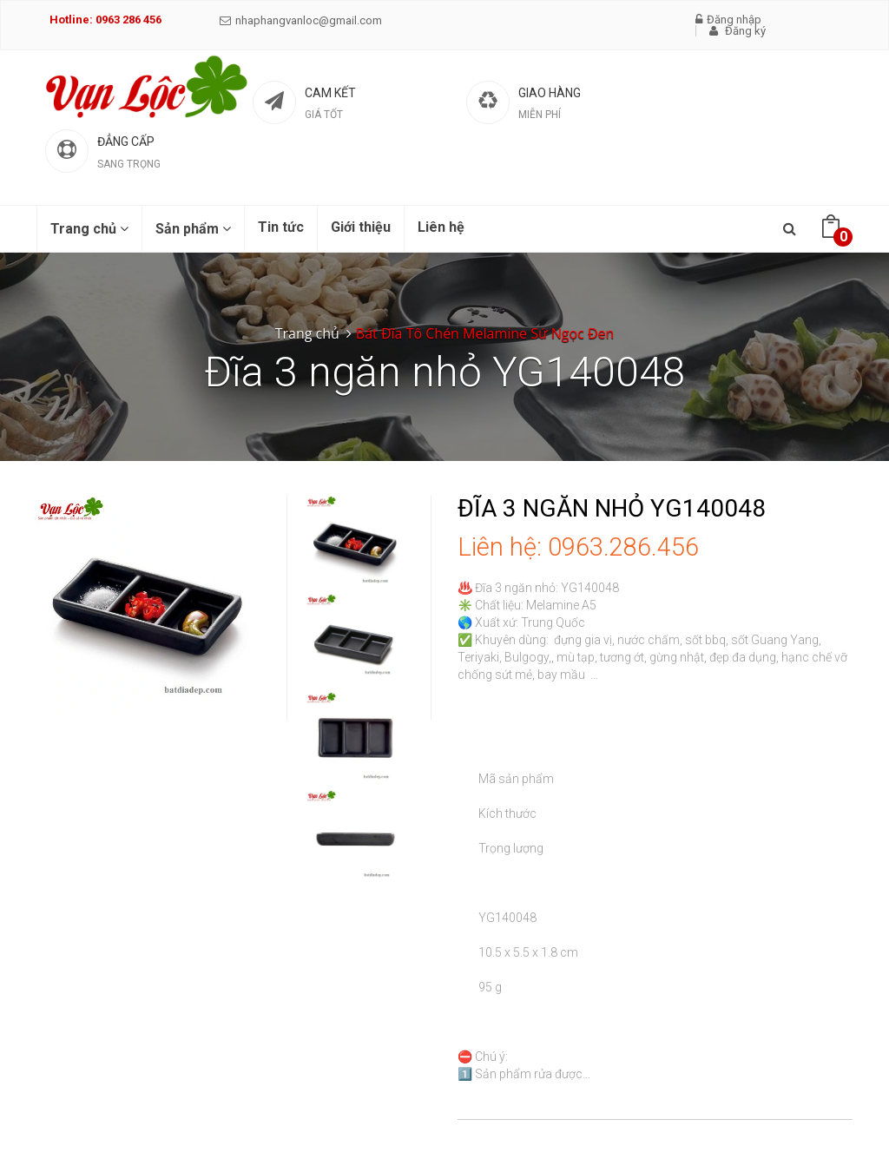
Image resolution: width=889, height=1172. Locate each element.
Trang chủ (89, 229)
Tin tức (281, 227)
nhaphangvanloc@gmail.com (301, 20)
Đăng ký (737, 30)
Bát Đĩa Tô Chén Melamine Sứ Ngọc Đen (485, 333)
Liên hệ (441, 227)
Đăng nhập (728, 19)
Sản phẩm (193, 229)
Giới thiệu (361, 227)
